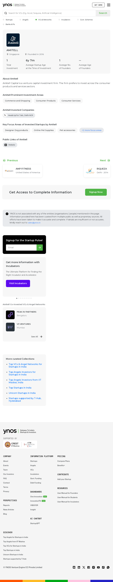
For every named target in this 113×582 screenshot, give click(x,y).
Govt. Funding (36, 478)
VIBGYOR (34, 505)
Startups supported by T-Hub (14, 559)
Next (103, 160)
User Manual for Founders (67, 493)
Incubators (64, 20)
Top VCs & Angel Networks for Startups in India (25, 365)
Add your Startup (64, 479)
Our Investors (8, 474)
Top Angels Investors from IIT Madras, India (25, 381)
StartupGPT (35, 523)
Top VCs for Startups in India (14, 546)
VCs (32, 470)
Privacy (6, 491)
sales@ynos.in (34, 223)
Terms (5, 487)
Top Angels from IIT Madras (14, 541)
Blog (5, 514)
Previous (12, 160)
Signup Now (96, 192)
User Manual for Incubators (68, 502)
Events (6, 465)
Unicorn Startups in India (22, 393)
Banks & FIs (9, 24)
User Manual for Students (67, 497)
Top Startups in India (20, 387)
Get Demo (98, 5)
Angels (23, 20)
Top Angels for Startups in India (15, 537)
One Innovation (36, 496)
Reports (6, 505)
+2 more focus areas (91, 130)
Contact (6, 483)
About (5, 461)
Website (11, 145)
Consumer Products (46, 101)
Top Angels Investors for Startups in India (22, 373)
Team (5, 470)
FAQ (5, 478)
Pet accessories (67, 130)
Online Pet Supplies (44, 130)
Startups (7, 20)
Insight (33, 509)
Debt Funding (35, 483)
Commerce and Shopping (17, 101)
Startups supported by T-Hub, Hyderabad (25, 399)
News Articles (8, 509)
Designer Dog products (16, 130)
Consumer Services (71, 101)
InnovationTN (35, 501)
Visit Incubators (18, 283)
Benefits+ (61, 465)
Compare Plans (63, 461)
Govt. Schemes (85, 20)
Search (103, 13)
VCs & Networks (43, 20)
